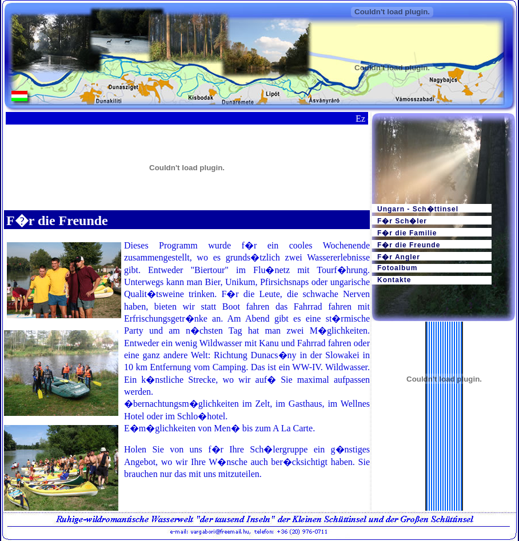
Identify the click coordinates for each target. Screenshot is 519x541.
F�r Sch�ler (402, 221)
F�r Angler (398, 257)
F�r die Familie (407, 233)
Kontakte (394, 280)
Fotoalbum (397, 268)
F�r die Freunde (408, 245)
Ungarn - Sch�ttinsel (417, 209)
